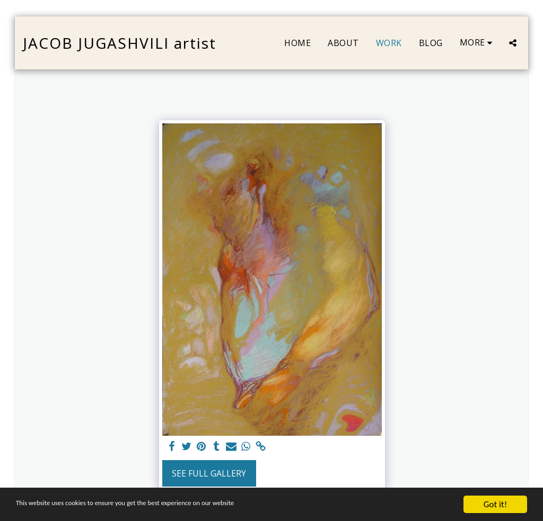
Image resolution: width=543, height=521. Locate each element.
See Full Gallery (209, 473)
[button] (513, 43)
